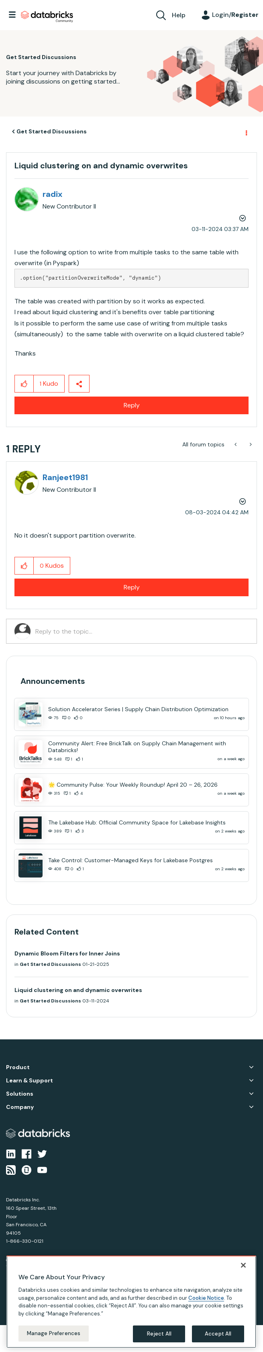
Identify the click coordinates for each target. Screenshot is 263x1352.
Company (20, 1107)
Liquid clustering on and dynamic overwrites (78, 990)
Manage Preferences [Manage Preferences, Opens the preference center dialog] (53, 1333)
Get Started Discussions (51, 131)
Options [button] (246, 132)
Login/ (235, 14)
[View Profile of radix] (52, 194)
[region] (131, 1302)
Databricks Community (47, 17)
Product (18, 1067)
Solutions (19, 1093)
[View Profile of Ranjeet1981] (65, 477)
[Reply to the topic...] (142, 631)
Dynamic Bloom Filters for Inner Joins (67, 953)
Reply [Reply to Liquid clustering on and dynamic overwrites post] (132, 405)
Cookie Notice (206, 1298)
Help (179, 15)
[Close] (243, 1265)
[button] (24, 383)
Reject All (159, 1333)
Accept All (218, 1333)
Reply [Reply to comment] (132, 587)
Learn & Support (29, 1080)
